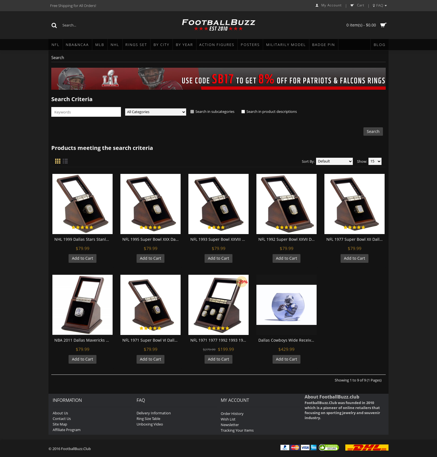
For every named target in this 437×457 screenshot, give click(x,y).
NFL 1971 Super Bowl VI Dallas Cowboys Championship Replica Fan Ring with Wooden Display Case (151, 340)
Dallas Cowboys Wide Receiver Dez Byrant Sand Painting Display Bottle (287, 340)
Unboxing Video (150, 424)
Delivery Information (154, 412)
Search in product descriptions (271, 111)
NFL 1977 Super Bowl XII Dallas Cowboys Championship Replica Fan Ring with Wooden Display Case (355, 239)
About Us (60, 412)
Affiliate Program (67, 429)
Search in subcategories (214, 111)
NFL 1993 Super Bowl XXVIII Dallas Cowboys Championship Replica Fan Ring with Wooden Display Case (219, 239)
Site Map (60, 424)
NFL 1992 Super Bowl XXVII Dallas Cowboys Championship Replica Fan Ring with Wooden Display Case (287, 239)
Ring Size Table (148, 418)
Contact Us (62, 418)
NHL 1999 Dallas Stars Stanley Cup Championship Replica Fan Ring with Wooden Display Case (83, 239)
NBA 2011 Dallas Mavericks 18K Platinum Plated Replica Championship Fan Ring (83, 340)
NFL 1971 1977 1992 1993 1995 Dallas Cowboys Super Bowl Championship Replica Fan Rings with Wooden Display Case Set (219, 340)
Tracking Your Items (237, 430)
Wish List (228, 419)
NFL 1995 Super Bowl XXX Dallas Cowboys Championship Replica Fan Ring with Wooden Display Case (151, 239)
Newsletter (230, 424)
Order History (232, 413)
